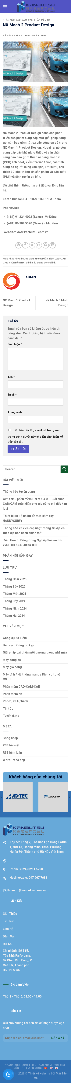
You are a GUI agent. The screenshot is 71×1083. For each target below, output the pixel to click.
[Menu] (5, 6)
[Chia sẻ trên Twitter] (32, 245)
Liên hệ (18, 1068)
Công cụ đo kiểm (15, 638)
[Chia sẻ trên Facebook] (25, 245)
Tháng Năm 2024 (15, 608)
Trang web (15, 412)
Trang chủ (12, 1065)
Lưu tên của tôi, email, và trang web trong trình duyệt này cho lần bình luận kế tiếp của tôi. (35, 436)
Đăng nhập (10, 738)
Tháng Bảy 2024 (14, 601)
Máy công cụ (12, 660)
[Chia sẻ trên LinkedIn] (52, 245)
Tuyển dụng (11, 716)
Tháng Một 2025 (14, 594)
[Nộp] (64, 469)
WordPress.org (14, 760)
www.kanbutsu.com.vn (32, 232)
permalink (49, 262)
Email (12, 394)
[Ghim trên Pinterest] (46, 245)
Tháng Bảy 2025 (14, 586)
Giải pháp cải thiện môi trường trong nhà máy (35, 652)
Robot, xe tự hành (15, 701)
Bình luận (15, 344)
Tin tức (8, 708)
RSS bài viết (11, 745)
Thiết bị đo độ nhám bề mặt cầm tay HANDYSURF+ (28, 518)
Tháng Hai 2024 (14, 616)
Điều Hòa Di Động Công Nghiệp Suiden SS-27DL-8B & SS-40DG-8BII (32, 542)
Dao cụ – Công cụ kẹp (18, 645)
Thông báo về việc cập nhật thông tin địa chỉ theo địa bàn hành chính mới (34, 530)
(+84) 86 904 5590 (19, 223)
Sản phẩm (45, 1065)
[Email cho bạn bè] (39, 245)
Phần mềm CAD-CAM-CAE (18, 20)
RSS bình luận (12, 752)
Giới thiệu (29, 1065)
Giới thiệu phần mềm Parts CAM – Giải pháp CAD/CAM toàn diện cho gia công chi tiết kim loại (35, 503)
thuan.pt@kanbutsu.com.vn (26, 890)
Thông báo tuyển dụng (19, 491)
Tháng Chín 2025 (15, 579)
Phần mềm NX (42, 20)
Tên (11, 377)
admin (42, 35)
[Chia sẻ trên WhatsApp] (18, 245)
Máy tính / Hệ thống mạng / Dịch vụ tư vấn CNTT (32, 677)
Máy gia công (12, 667)
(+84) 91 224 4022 (19, 217)
